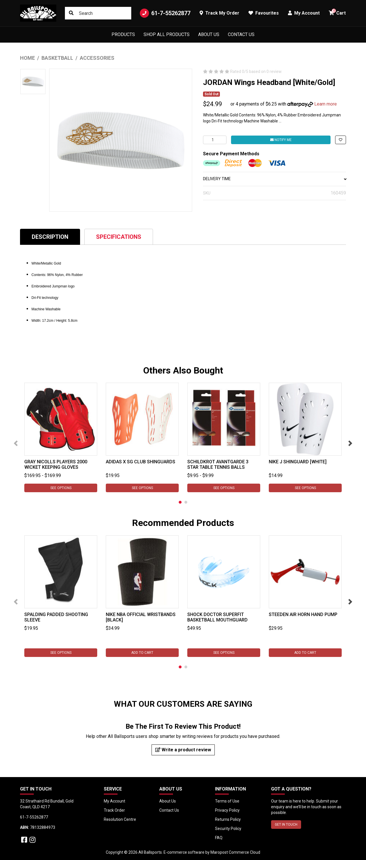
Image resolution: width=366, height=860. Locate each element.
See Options (60, 488)
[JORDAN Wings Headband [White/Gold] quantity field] (214, 140)
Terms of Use (227, 801)
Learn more (325, 104)
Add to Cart (142, 653)
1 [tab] (180, 502)
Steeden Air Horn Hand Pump (303, 614)
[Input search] (98, 13)
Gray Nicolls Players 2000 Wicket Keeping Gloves (55, 464)
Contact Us (241, 34)
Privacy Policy (227, 810)
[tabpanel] (61, 437)
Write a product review (183, 749)
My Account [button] (304, 13)
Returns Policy (228, 819)
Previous (15, 443)
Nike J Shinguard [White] (298, 461)
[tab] (50, 237)
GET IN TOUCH (286, 825)
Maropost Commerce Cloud (235, 852)
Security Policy (228, 828)
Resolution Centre (120, 819)
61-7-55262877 (165, 13)
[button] (340, 140)
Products (123, 34)
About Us (208, 34)
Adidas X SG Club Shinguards (140, 461)
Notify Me (281, 140)
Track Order (114, 810)
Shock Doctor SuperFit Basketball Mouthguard (217, 617)
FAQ (218, 837)
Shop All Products (167, 34)
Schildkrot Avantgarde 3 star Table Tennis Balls (217, 464)
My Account (114, 801)
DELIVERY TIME (274, 178)
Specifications (118, 236)
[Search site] (71, 13)
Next (350, 443)
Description (50, 236)
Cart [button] (337, 12)
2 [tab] (185, 502)
